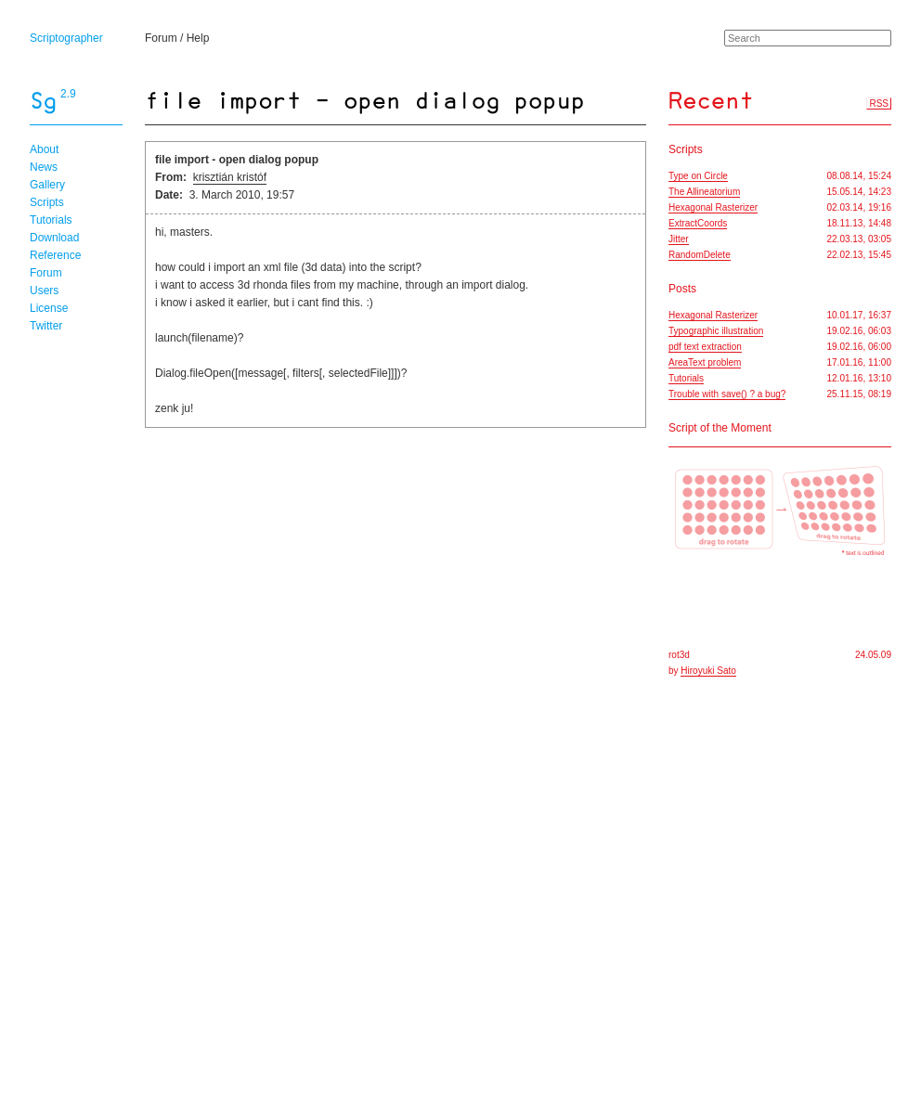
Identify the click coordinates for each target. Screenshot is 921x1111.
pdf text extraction (705, 347)
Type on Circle (698, 176)
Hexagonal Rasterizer (713, 207)
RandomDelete (699, 255)
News (44, 167)
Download (54, 237)
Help (198, 38)
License (49, 308)
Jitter (678, 239)
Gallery (47, 184)
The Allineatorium (704, 192)
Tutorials (51, 219)
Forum (161, 38)
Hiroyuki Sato (708, 670)
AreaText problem (704, 362)
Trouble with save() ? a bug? (726, 394)
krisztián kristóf (229, 177)
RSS (879, 103)
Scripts (47, 202)
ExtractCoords (697, 223)
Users (44, 290)
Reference (55, 255)
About (44, 149)
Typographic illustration (715, 331)
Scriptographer (66, 38)
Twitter (46, 325)
